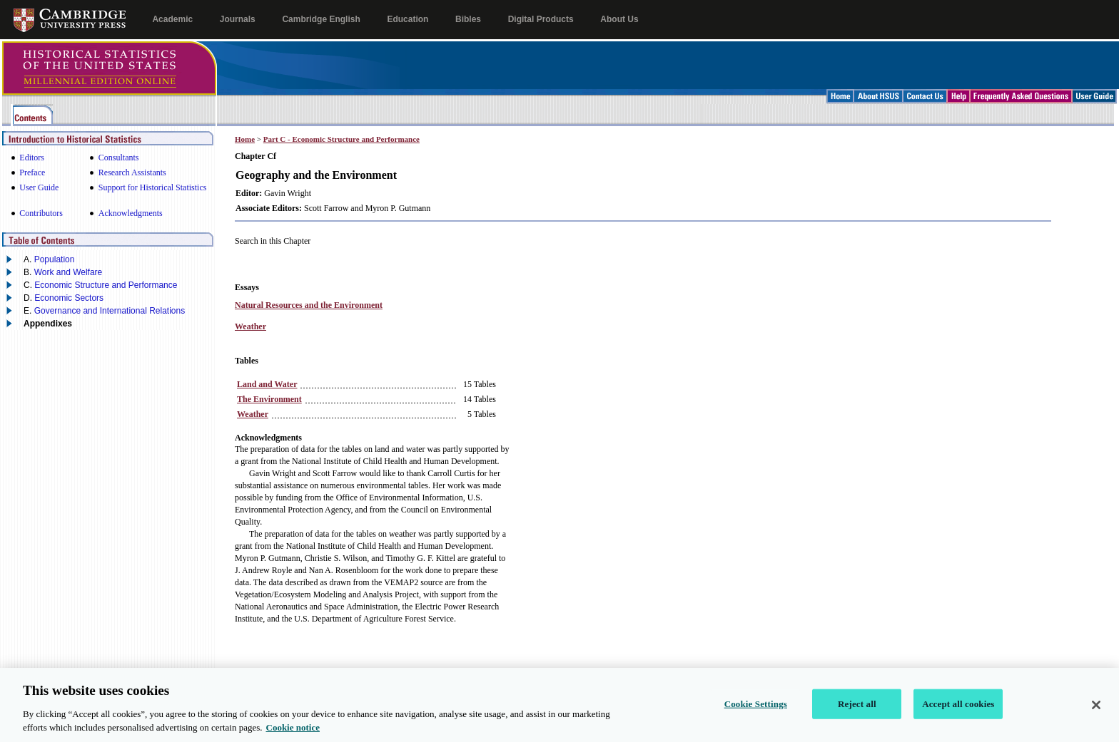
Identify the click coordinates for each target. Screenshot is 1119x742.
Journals (237, 19)
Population (54, 259)
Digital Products (541, 19)
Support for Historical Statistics (152, 187)
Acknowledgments (130, 213)
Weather (250, 326)
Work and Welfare (68, 272)
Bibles (468, 19)
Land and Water (267, 384)
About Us (619, 19)
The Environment (269, 399)
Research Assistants (132, 172)
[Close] (1096, 715)
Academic (172, 19)
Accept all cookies (958, 714)
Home (245, 139)
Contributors (41, 213)
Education (407, 19)
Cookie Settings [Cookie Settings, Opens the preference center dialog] (755, 714)
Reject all (857, 714)
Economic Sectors (68, 298)
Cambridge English (321, 19)
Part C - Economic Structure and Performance (341, 139)
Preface (32, 172)
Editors (31, 158)
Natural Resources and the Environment (309, 305)
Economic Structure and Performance (105, 285)
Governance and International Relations (109, 311)
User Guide (39, 187)
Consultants (118, 158)
